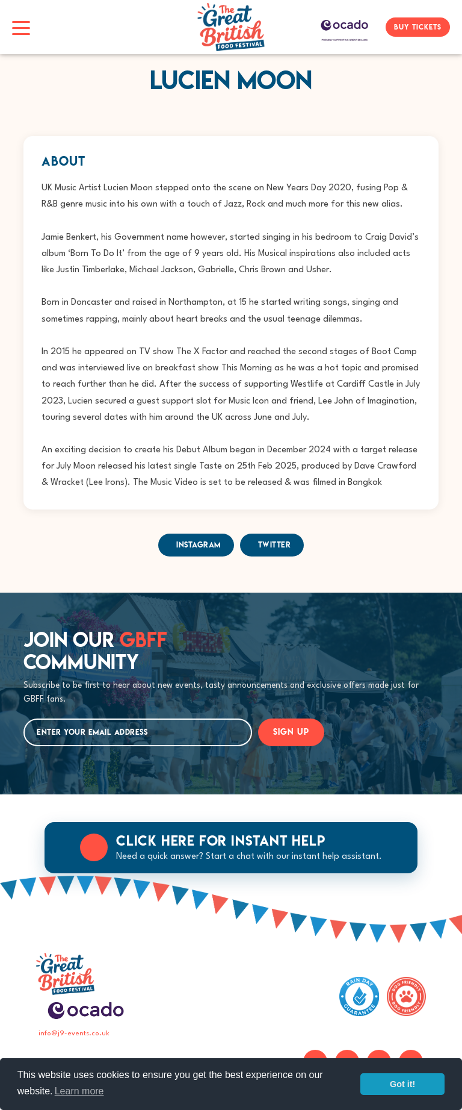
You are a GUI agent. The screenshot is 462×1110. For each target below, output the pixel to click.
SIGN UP (291, 731)
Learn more (79, 1091)
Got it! (402, 1084)
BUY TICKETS (418, 26)
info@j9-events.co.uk (73, 1033)
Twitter (274, 545)
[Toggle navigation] (21, 27)
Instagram (198, 545)
